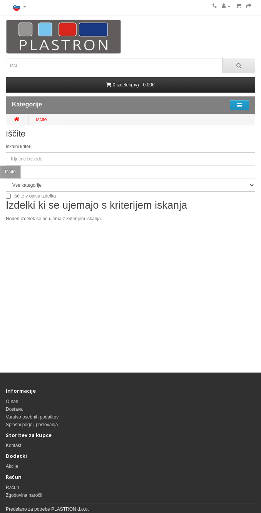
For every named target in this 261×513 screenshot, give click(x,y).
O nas (12, 401)
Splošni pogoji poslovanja (32, 424)
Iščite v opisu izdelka (31, 196)
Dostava (14, 409)
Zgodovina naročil (24, 495)
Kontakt (14, 445)
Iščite (41, 119)
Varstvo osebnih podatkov (32, 417)
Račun (12, 487)
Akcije (12, 466)
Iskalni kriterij (19, 146)
